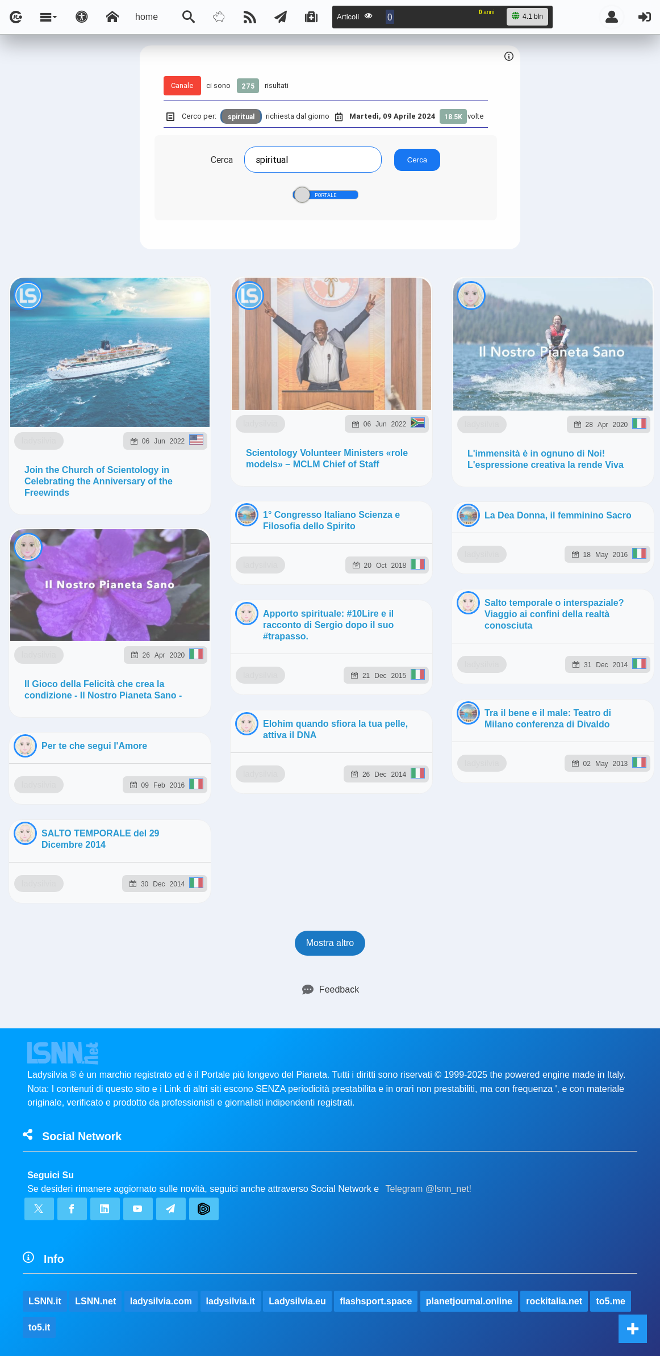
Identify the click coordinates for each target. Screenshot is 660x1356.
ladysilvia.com (161, 661)
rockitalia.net (554, 661)
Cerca (222, 159)
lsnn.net (171, 739)
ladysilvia (94, 397)
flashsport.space (376, 661)
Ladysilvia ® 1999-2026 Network (274, 739)
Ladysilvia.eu (297, 661)
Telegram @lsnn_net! (428, 548)
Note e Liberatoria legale (461, 739)
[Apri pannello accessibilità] (82, 17)
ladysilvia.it (230, 661)
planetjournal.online (469, 661)
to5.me (610, 661)
